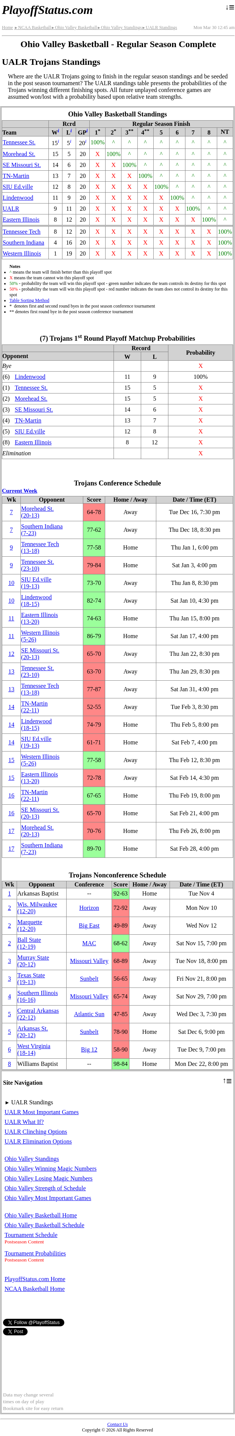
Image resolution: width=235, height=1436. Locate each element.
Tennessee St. (19, 142)
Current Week (19, 490)
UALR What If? (24, 1122)
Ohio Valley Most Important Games (48, 1198)
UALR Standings (159, 27)
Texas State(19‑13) (31, 978)
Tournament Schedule (31, 1235)
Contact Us (117, 1424)
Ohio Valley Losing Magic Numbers (49, 1178)
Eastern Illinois (21, 219)
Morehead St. (19, 154)
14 (11, 707)
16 (11, 795)
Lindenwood (18, 197)
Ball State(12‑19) (29, 943)
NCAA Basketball (32, 27)
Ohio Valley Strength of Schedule (45, 1188)
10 (11, 583)
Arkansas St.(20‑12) (32, 1031)
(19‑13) (36, 582)
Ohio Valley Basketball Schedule (44, 1225)
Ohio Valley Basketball (74, 27)
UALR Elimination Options (38, 1141)
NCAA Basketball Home (35, 1289)
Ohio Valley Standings (119, 27)
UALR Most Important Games (42, 1112)
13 (11, 671)
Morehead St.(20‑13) (37, 512)
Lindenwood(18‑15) (36, 600)
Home (7, 27)
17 (11, 831)
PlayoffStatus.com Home (35, 1279)
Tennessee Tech (21, 231)
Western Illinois (22, 253)
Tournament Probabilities (35, 1253)
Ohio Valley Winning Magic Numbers (50, 1168)
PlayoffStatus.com (47, 10)
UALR (11, 208)
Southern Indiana (23, 242)
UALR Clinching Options (36, 1131)
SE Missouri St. (22, 165)
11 (11, 618)
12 (11, 654)
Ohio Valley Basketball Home (41, 1215)
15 (11, 760)
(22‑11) (34, 706)
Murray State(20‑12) (33, 961)
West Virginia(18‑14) (33, 1049)
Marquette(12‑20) (29, 925)
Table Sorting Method (29, 300)
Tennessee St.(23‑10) (37, 565)
